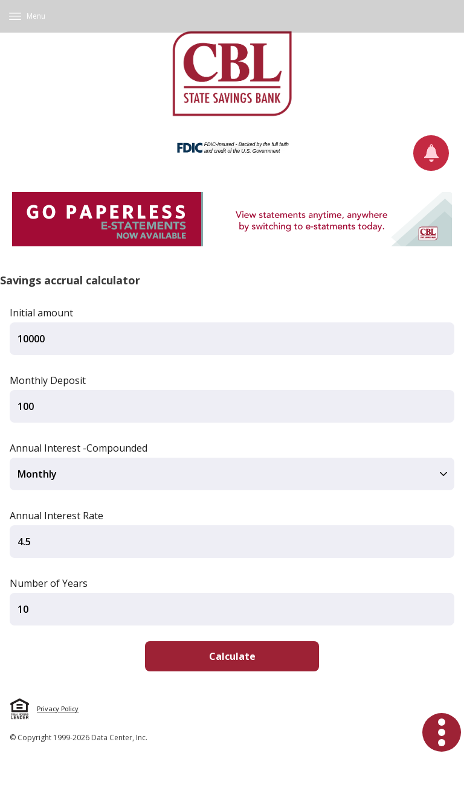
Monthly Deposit (48, 380)
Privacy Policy (58, 709)
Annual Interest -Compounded (78, 448)
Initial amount (41, 312)
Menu (36, 16)
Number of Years (49, 583)
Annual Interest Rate (56, 515)
